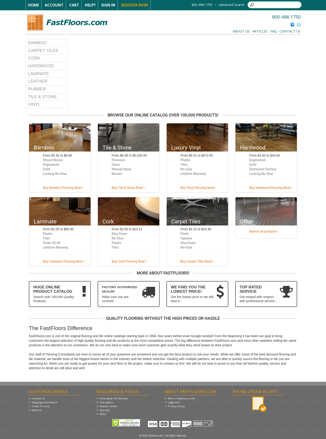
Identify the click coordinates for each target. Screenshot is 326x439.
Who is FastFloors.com (181, 398)
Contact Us (290, 31)
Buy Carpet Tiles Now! (197, 261)
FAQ (273, 31)
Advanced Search (231, 5)
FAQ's (103, 414)
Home (33, 5)
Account (54, 5)
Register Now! (134, 5)
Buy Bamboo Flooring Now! (63, 188)
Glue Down (119, 234)
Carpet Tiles (43, 50)
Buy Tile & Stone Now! (128, 188)
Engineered (51, 164)
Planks (185, 160)
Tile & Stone (42, 96)
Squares (186, 238)
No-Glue (186, 169)
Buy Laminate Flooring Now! (64, 261)
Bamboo (37, 42)
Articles (260, 31)
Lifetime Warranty (193, 174)
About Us (241, 31)
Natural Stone (121, 169)
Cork (34, 58)
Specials (105, 410)
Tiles (183, 164)
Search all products (264, 231)
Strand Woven (53, 160)
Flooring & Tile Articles (114, 398)
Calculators (106, 402)
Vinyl (34, 104)
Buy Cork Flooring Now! (129, 261)
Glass (116, 164)
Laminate (38, 73)
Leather (37, 81)
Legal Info (174, 402)
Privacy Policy (176, 406)
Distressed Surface (262, 169)
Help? (90, 5)
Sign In (108, 5)
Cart (74, 5)
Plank (184, 234)
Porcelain (118, 160)
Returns (36, 410)
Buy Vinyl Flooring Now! (198, 188)
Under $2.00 (52, 243)
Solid (46, 169)
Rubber (37, 89)
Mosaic (117, 174)
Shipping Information (45, 402)
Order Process (41, 406)
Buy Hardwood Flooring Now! (271, 188)
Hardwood (41, 65)
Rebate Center (109, 406)
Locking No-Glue (55, 174)
